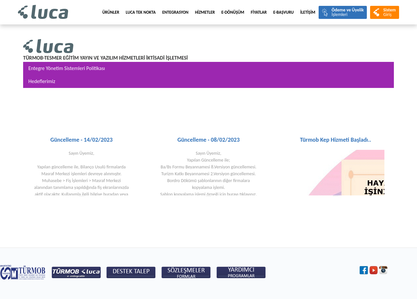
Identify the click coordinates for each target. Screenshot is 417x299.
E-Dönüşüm (233, 12)
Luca (43, 12)
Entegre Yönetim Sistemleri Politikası (66, 68)
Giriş (389, 12)
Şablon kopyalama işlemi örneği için (193, 194)
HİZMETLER (205, 12)
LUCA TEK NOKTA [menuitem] (141, 12)
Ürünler (110, 12)
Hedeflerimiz (41, 81)
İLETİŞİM (307, 12)
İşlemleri (348, 12)
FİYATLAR (259, 12)
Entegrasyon (175, 12)
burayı (232, 194)
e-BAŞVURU (283, 12)
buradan (111, 194)
